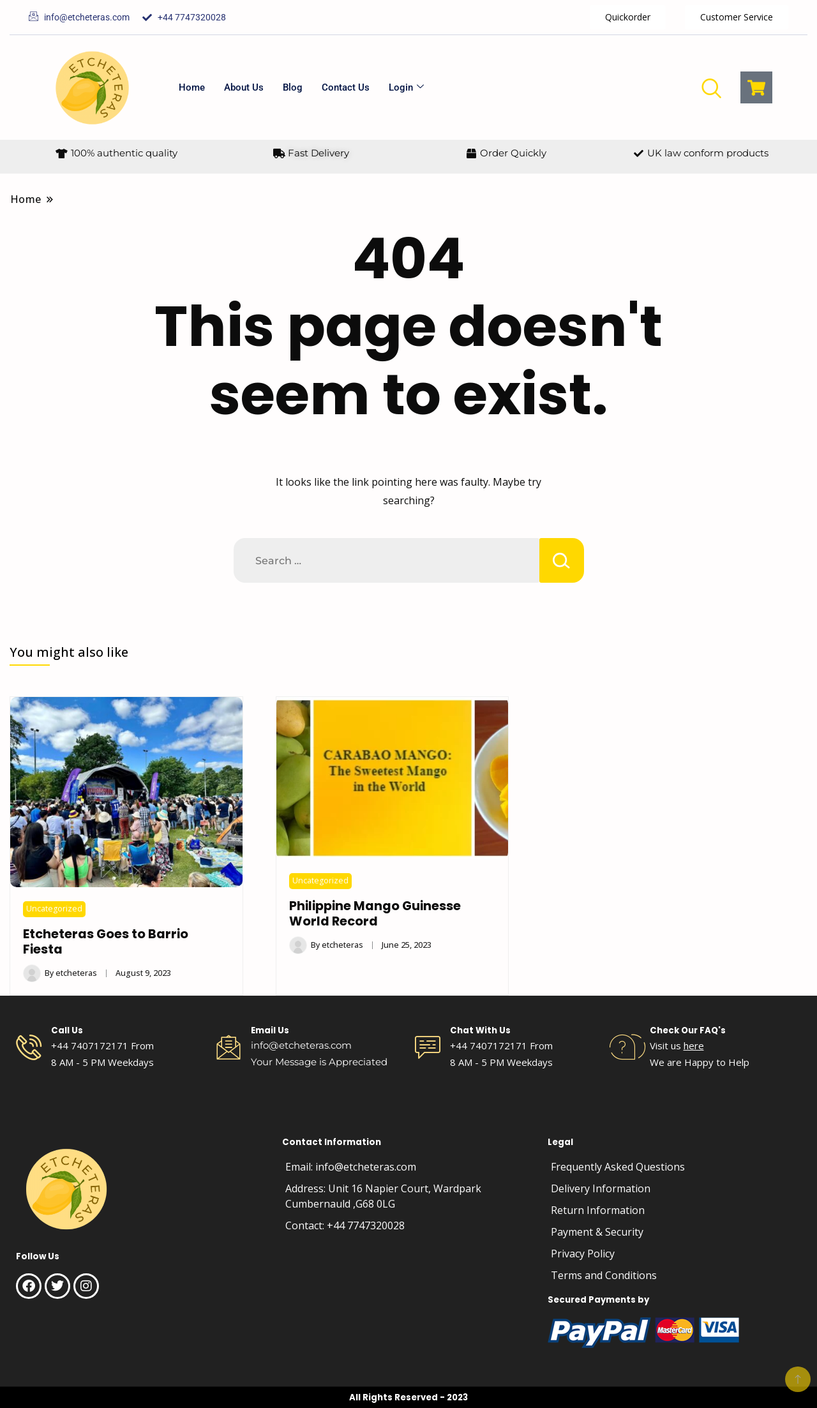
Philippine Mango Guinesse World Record (375, 913)
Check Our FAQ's (688, 1030)
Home (192, 87)
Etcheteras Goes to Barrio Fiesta (105, 941)
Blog (293, 87)
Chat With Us (480, 1030)
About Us (244, 87)
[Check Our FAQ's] (627, 1047)
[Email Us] (228, 1047)
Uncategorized (54, 908)
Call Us (67, 1030)
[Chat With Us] (427, 1047)
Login (406, 87)
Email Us (270, 1030)
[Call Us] (28, 1047)
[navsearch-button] (711, 87)
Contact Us (346, 87)
